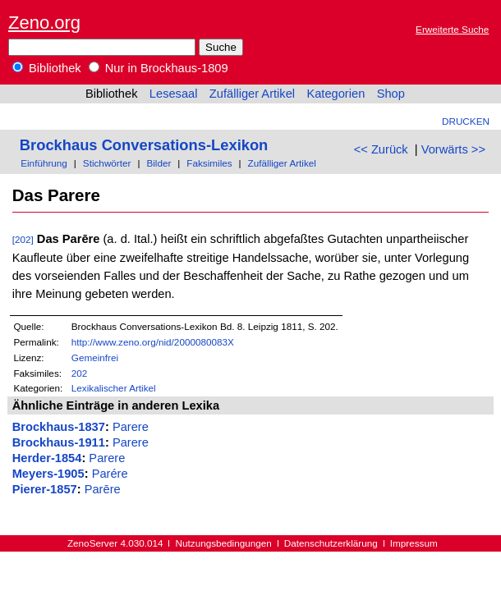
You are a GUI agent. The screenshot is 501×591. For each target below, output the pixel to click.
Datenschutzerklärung (331, 543)
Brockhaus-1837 (58, 426)
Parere (131, 426)
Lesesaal (173, 93)
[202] (23, 239)
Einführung (44, 163)
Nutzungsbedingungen (224, 543)
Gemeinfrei (94, 357)
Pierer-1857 (44, 489)
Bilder (158, 163)
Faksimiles (209, 163)
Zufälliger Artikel (252, 93)
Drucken (466, 121)
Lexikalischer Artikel (113, 388)
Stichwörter (107, 163)
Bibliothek (46, 68)
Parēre (103, 489)
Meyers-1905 (48, 473)
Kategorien (335, 93)
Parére (110, 473)
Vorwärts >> (453, 149)
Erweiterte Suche (452, 29)
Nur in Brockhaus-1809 (158, 68)
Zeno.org (44, 22)
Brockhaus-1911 (58, 442)
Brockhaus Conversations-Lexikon (144, 144)
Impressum (414, 543)
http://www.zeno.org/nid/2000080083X (152, 342)
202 (79, 373)
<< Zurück (381, 149)
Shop (391, 93)
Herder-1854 (47, 458)
